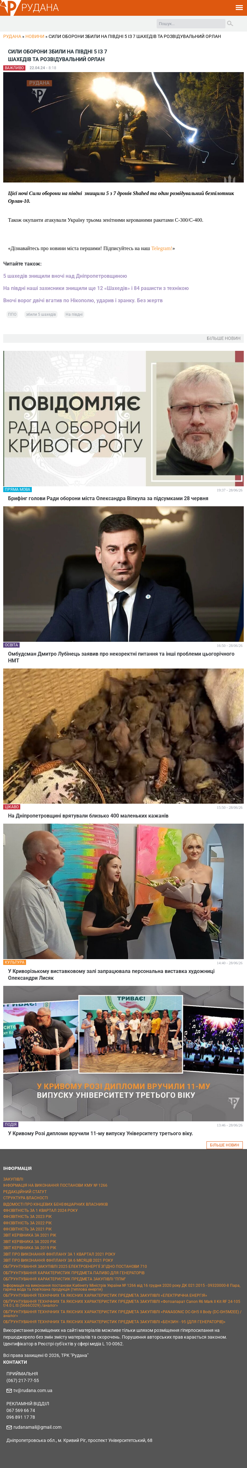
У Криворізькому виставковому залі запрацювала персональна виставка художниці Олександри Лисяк (111, 974)
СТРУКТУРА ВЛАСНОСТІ (25, 1198)
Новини (34, 36)
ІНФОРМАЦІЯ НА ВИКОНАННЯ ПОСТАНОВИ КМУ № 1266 (55, 1185)
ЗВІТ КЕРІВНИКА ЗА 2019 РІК (29, 1248)
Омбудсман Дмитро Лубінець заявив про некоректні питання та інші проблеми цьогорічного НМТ (121, 657)
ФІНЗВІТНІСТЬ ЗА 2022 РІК (27, 1223)
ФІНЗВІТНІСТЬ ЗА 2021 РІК (27, 1229)
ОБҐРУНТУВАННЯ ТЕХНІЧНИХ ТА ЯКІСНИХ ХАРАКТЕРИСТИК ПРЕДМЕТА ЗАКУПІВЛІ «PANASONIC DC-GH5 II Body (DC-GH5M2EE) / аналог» (122, 1314)
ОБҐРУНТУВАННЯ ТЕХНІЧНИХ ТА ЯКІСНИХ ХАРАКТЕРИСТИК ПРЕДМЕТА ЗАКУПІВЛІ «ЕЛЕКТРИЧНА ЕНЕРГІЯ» (105, 1295)
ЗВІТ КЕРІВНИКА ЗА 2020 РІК (29, 1241)
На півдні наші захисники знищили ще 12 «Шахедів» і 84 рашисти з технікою (96, 288)
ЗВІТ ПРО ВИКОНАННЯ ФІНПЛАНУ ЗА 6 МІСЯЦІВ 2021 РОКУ (58, 1260)
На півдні (74, 314)
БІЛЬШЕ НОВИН (224, 1145)
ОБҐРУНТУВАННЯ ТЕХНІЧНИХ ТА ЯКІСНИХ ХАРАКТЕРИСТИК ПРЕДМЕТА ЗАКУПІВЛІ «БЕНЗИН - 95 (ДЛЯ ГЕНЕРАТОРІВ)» (114, 1322)
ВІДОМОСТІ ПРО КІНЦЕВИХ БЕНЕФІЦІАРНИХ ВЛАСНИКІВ (55, 1204)
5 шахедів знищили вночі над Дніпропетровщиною (65, 276)
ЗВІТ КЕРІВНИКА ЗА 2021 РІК (29, 1235)
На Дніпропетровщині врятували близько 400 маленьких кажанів (88, 816)
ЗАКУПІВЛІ (13, 1179)
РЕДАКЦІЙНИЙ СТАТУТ (25, 1192)
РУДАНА (40, 7)
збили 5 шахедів (41, 314)
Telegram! (161, 248)
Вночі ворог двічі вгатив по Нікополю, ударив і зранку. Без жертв (83, 300)
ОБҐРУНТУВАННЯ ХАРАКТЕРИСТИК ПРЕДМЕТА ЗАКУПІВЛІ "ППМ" (64, 1279)
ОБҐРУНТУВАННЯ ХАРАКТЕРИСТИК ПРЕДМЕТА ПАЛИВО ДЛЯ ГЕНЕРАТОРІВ (73, 1273)
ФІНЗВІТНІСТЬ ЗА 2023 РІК (27, 1216)
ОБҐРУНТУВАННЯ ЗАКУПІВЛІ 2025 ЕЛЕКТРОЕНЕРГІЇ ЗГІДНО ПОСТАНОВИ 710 (75, 1266)
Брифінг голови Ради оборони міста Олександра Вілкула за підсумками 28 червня (108, 498)
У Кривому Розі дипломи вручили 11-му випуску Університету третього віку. (100, 1133)
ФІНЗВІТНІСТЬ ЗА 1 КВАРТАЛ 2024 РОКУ (40, 1210)
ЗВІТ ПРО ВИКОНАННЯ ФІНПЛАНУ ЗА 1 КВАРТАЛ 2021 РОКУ (59, 1254)
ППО (12, 314)
